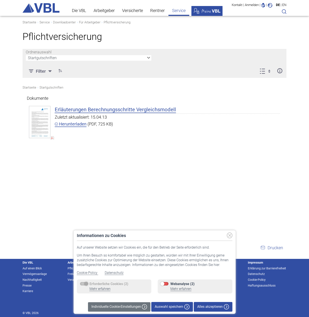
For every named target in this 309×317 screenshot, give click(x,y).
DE (278, 5)
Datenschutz (114, 273)
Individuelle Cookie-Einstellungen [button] (119, 306)
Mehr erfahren (100, 289)
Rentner (157, 10)
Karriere (28, 291)
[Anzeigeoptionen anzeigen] (266, 70)
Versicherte (132, 10)
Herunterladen (70, 124)
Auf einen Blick (32, 268)
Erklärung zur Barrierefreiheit (267, 268)
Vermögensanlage (35, 274)
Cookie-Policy (87, 273)
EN (284, 5)
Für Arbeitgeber (89, 22)
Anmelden (252, 5)
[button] (271, 247)
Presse (27, 285)
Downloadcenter (64, 22)
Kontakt (237, 5)
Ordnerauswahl (39, 52)
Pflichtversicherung (117, 22)
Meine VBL (207, 11)
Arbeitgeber (104, 10)
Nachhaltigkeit (32, 279)
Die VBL (79, 10)
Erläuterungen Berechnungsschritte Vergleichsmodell (115, 110)
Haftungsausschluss (262, 285)
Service (179, 10)
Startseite (29, 22)
